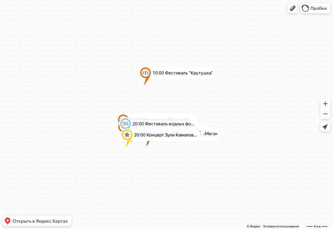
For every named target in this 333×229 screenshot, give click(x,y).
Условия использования (281, 226)
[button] (293, 8)
